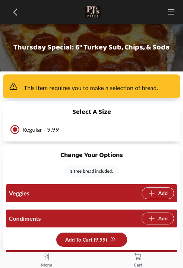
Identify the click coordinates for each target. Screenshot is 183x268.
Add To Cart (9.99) (90, 240)
